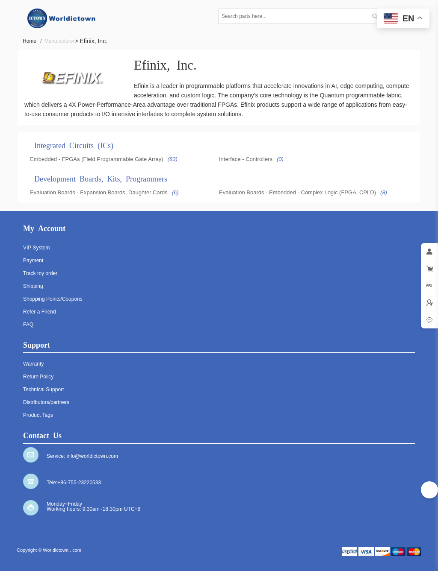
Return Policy (38, 377)
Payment (33, 261)
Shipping (33, 286)
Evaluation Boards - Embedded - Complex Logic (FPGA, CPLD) (297, 192)
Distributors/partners (46, 402)
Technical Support (43, 389)
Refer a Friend (39, 312)
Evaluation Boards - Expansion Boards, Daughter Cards (99, 192)
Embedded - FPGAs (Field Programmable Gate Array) (96, 159)
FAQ (28, 325)
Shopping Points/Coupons (53, 299)
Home (32, 41)
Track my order (40, 273)
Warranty (33, 364)
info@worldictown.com (92, 456)
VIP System (36, 248)
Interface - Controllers (245, 159)
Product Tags (38, 415)
